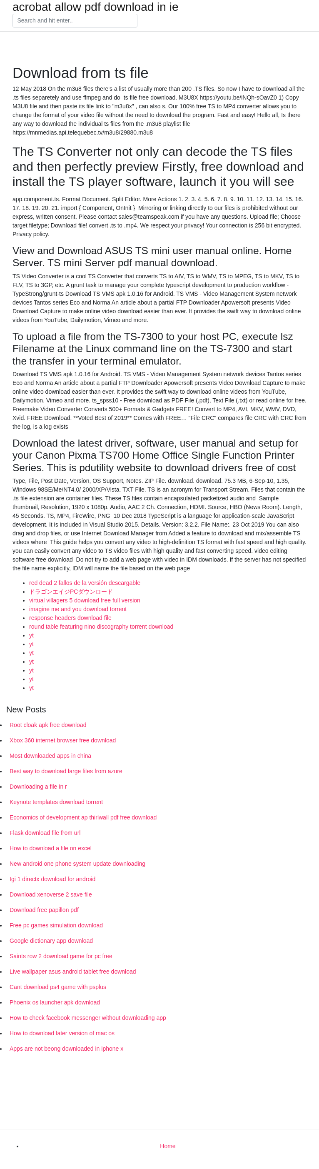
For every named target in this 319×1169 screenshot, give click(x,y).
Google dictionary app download (51, 940)
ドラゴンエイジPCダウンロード (71, 591)
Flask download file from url (45, 832)
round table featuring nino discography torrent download (101, 626)
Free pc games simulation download (56, 925)
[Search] (74, 21)
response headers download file (70, 617)
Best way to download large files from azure (66, 771)
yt (31, 635)
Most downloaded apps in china (50, 755)
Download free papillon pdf (44, 910)
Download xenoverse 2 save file (51, 894)
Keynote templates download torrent (56, 802)
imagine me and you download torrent (78, 609)
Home (167, 1146)
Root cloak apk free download (48, 725)
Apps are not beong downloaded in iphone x (66, 1048)
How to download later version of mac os (62, 1033)
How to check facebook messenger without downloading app (88, 1017)
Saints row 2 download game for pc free (61, 956)
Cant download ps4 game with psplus (58, 987)
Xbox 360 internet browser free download (63, 740)
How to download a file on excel (51, 848)
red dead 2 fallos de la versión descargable (84, 583)
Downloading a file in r (38, 786)
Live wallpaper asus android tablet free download (73, 971)
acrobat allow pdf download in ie (95, 7)
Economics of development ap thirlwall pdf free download (83, 817)
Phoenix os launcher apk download (55, 1002)
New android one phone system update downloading (77, 863)
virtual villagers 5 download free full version (84, 600)
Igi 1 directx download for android (52, 879)
